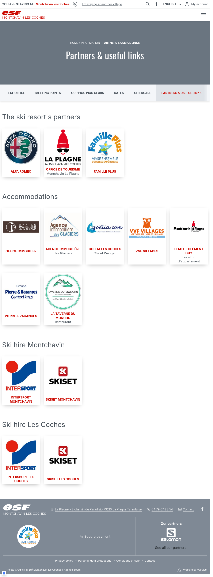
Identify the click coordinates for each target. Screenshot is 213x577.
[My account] (196, 4)
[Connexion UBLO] (4, 573)
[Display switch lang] (179, 4)
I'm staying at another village (102, 4)
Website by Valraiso (195, 569)
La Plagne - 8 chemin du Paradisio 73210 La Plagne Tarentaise (98, 509)
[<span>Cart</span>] (194, 15)
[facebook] (156, 4)
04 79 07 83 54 (162, 509)
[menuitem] (66, 561)
